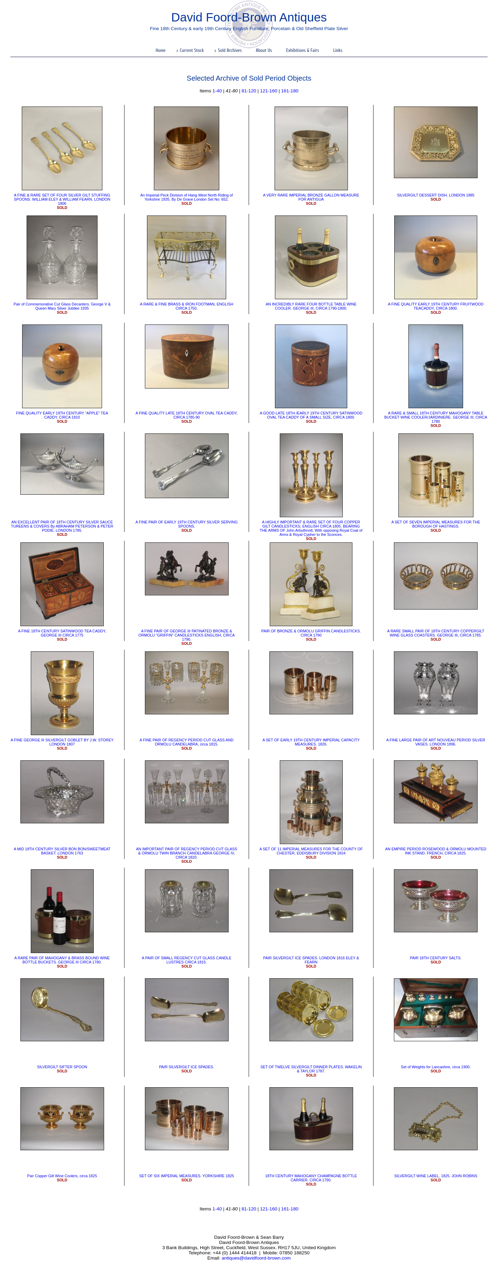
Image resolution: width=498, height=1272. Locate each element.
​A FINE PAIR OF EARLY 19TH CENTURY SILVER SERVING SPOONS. (187, 524)
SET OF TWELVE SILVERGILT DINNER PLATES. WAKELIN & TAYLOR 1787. (311, 1069)
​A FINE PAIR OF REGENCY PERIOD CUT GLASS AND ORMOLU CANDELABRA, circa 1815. (186, 742)
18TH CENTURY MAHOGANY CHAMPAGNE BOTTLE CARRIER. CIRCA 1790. (311, 1178)
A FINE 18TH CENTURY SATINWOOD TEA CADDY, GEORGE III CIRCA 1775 (62, 633)
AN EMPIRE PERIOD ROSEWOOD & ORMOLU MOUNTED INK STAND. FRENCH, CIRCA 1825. (435, 851)
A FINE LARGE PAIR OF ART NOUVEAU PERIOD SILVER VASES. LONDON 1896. (435, 742)
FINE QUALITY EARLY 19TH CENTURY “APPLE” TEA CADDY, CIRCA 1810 (62, 415)
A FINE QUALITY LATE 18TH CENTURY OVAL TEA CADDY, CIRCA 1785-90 (187, 415)
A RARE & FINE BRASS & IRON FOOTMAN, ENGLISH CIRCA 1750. (186, 306)
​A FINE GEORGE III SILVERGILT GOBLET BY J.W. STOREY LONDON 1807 (62, 742)
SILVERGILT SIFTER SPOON (62, 1067)
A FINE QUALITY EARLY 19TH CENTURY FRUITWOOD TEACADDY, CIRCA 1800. (435, 306)
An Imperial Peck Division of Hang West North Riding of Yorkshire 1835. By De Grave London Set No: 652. (186, 197)
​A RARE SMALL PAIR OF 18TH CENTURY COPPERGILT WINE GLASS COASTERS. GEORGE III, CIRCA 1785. (435, 633)
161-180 (289, 90)
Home (161, 50)
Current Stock (192, 50)
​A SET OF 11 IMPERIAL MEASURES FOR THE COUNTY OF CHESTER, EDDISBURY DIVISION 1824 (311, 851)
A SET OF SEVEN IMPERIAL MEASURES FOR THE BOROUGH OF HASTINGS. (435, 524)
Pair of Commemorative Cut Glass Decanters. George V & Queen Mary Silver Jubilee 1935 (61, 306)
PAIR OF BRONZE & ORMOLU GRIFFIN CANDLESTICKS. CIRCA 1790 (311, 633)
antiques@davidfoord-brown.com (256, 1258)
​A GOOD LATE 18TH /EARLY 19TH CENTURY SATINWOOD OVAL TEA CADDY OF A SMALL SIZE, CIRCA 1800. (311, 415)
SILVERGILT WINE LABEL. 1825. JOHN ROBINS (435, 1176)
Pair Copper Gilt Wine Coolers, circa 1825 (62, 1176)
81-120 (248, 90)
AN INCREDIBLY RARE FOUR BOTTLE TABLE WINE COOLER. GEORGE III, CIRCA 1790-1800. (311, 306)
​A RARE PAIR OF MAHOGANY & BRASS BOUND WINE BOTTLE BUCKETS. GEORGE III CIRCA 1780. (62, 960)
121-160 (268, 90)
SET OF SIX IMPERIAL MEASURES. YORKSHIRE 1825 (186, 1176)
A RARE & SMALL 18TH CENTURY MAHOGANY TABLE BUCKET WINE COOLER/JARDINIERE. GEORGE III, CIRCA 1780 (435, 417)
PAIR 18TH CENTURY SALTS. (435, 958)
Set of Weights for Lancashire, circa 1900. (436, 1067)
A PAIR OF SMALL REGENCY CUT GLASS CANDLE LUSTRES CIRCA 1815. (186, 960)
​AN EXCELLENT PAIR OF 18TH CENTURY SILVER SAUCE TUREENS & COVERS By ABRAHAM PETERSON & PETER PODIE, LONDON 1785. (62, 526)
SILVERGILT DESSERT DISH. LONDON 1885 (435, 195)
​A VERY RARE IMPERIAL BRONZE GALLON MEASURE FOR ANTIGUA (311, 197)
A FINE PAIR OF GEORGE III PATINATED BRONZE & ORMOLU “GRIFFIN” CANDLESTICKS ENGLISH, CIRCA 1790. (186, 635)
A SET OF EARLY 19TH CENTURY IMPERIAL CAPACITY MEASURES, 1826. (311, 742)
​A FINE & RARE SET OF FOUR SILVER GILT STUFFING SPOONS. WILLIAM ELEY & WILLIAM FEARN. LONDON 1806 (62, 199)
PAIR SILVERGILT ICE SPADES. (186, 1067)
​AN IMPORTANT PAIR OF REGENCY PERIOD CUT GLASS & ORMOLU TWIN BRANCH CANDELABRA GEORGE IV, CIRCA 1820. (186, 853)
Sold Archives (229, 50)
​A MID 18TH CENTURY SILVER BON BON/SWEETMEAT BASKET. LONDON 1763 (62, 851)
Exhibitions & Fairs (302, 50)
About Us (264, 50)
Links (337, 50)
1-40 (217, 90)
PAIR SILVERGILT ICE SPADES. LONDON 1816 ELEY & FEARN (311, 960)
